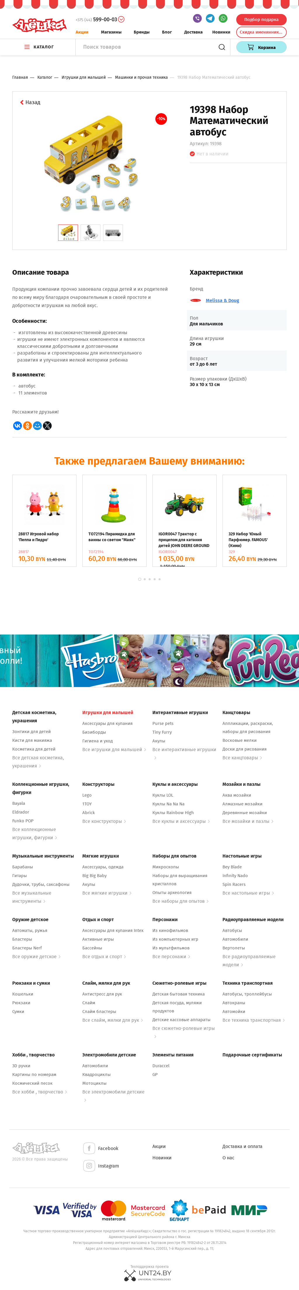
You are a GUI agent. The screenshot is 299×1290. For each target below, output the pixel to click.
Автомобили (235, 939)
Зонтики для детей (31, 731)
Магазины (111, 32)
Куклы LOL (162, 795)
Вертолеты (233, 948)
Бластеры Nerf (27, 948)
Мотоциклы (94, 1083)
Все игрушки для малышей (114, 749)
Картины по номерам (34, 1074)
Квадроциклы (96, 1074)
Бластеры (22, 939)
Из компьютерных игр (175, 939)
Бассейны (92, 948)
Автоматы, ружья (29, 930)
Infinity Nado (235, 875)
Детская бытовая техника (178, 994)
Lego (87, 795)
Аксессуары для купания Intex (112, 930)
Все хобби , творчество (39, 1092)
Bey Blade (232, 867)
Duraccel (160, 1065)
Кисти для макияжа (32, 740)
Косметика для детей (33, 749)
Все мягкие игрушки (106, 893)
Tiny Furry (162, 732)
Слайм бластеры (99, 1011)
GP (155, 1074)
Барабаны (22, 867)
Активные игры (98, 939)
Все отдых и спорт (104, 956)
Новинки (221, 32)
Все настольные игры (248, 893)
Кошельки (22, 994)
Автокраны (233, 1002)
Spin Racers (234, 884)
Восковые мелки (239, 740)
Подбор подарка (261, 19)
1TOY (87, 804)
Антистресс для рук (102, 994)
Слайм (88, 1002)
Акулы (158, 741)
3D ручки (21, 1065)
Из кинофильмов (170, 930)
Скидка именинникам (262, 32)
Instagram (100, 1166)
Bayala (18, 803)
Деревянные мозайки (244, 812)
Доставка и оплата (242, 1146)
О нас (228, 1158)
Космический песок (32, 1083)
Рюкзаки (21, 1002)
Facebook (100, 1148)
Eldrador (20, 812)
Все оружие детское (36, 956)
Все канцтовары (242, 757)
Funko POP (23, 820)
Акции (82, 32)
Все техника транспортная (253, 1020)
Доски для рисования (244, 749)
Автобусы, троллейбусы (247, 994)
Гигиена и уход (97, 741)
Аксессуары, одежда (103, 867)
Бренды (142, 32)
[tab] (68, 232)
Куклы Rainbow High (173, 812)
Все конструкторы (104, 821)
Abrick (88, 812)
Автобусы (232, 930)
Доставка (193, 32)
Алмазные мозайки (242, 804)
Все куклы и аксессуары (181, 821)
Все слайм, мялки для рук (112, 1020)
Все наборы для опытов (180, 901)
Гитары (19, 875)
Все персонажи (171, 956)
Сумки (18, 1011)
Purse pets (162, 723)
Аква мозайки (236, 795)
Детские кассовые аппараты (181, 1019)
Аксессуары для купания (107, 723)
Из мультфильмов (171, 948)
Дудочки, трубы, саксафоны (40, 884)
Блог (167, 32)
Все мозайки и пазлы (247, 821)
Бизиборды (94, 732)
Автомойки (233, 1011)
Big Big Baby (94, 875)
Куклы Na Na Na (168, 804)
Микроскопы (165, 867)
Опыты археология (172, 892)
